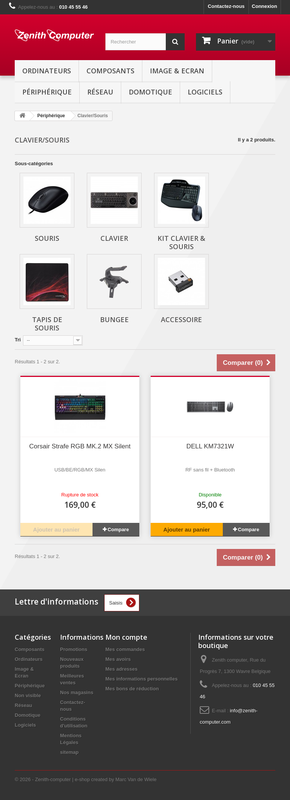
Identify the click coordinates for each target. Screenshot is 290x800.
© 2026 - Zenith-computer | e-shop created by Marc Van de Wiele (85, 779)
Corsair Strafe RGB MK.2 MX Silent (79, 446)
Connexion (264, 6)
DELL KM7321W (210, 446)
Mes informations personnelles (141, 679)
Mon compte (126, 637)
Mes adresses (121, 669)
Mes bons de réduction (132, 688)
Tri (18, 340)
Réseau (100, 91)
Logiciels (205, 91)
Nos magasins (76, 692)
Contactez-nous (226, 6)
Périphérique (47, 91)
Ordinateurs (46, 70)
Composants (110, 70)
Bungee (114, 319)
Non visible (28, 695)
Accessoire (181, 319)
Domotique (150, 91)
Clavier (114, 238)
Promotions (73, 649)
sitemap (69, 752)
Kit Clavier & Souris (181, 242)
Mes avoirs (118, 659)
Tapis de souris (47, 323)
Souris (47, 238)
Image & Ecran (177, 70)
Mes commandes (125, 649)
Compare (118, 529)
